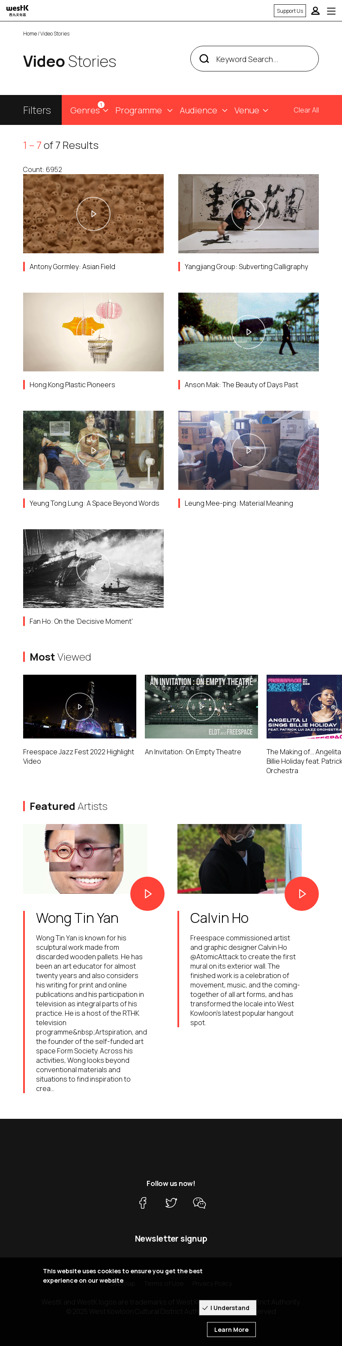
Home (30, 33)
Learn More (231, 1329)
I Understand (229, 1308)
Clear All (306, 110)
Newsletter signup (171, 1238)
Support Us (290, 11)
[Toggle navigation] (331, 10)
